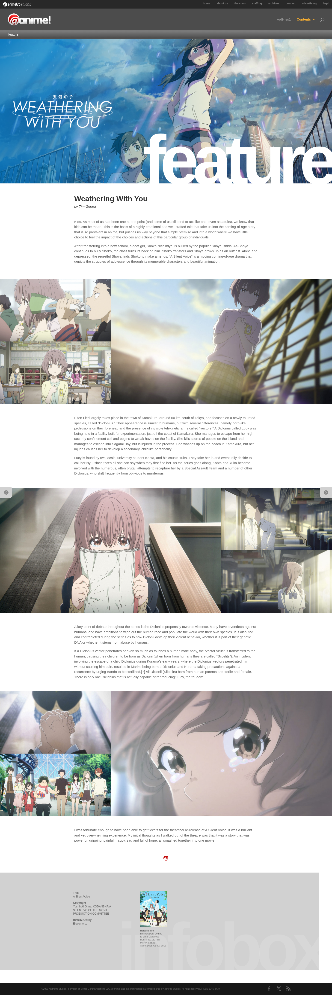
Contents (304, 19)
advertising (309, 3)
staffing (257, 3)
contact (291, 3)
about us (222, 3)
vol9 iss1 (284, 19)
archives (273, 3)
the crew (240, 3)
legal (326, 3)
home (206, 3)
